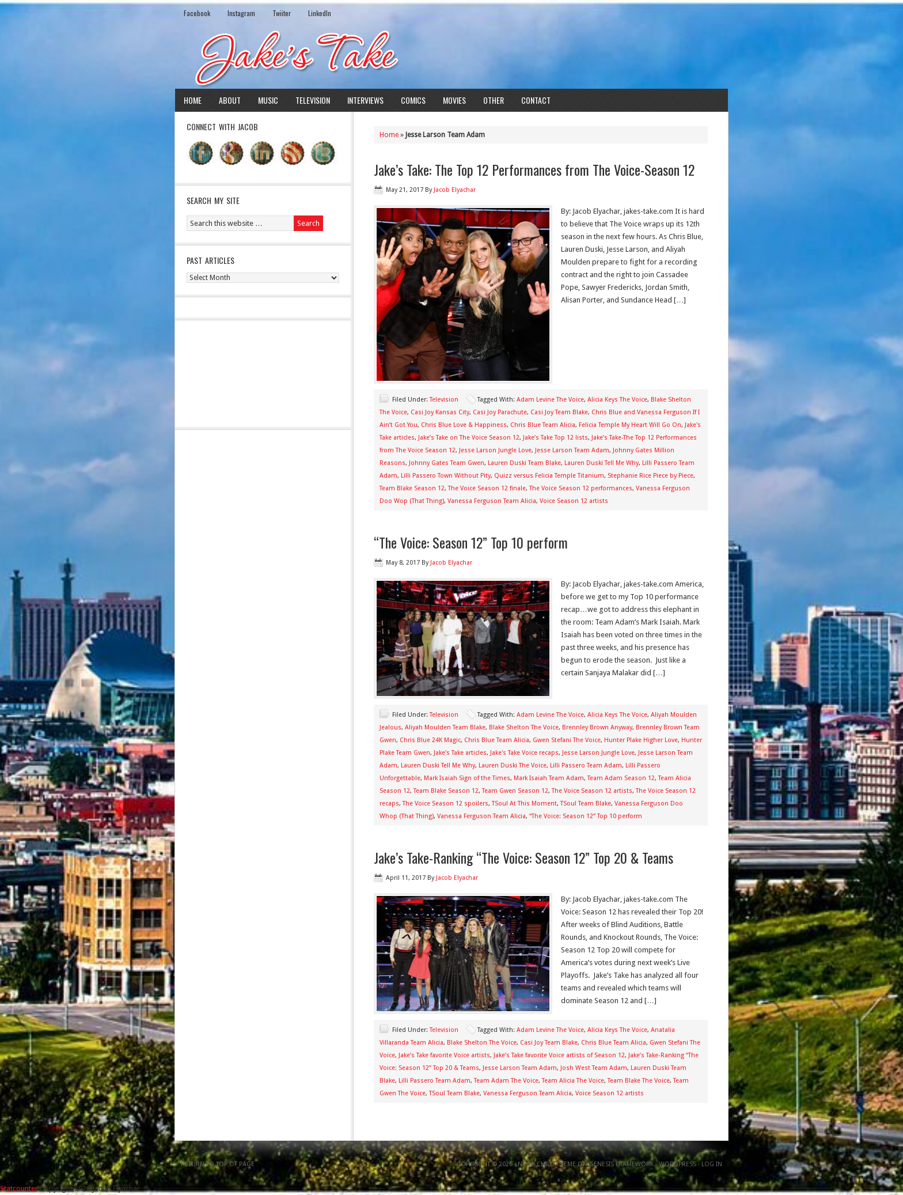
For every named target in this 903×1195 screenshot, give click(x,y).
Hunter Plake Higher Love (641, 740)
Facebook (197, 13)
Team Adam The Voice (506, 1080)
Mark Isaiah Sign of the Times (467, 778)
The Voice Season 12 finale (487, 488)
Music (268, 100)
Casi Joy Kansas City (440, 412)
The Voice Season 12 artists (592, 791)
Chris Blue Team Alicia (542, 425)
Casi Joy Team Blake (559, 412)
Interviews (365, 100)
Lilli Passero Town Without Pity (446, 475)
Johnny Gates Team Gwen (446, 463)
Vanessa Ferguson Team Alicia (491, 501)
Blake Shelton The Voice (524, 727)
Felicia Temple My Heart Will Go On (630, 425)
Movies (454, 100)
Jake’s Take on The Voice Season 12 (468, 437)
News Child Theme (547, 1164)
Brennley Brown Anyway (597, 727)
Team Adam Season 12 (621, 778)
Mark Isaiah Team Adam (549, 778)
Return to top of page (218, 1164)
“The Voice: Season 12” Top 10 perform (471, 542)
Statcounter (19, 1188)
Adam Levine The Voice (550, 399)
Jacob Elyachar (455, 190)
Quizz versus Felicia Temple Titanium (549, 475)
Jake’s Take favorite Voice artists (444, 1055)
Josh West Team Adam (593, 1068)
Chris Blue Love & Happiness (464, 425)
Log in (711, 1164)
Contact (536, 100)
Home (193, 100)
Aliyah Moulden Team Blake (445, 727)
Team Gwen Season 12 (515, 791)
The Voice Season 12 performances (580, 488)
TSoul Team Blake (585, 803)
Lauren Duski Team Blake (524, 463)
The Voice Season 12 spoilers (445, 803)
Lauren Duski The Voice (513, 765)
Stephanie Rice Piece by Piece (650, 475)
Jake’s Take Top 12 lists (555, 437)
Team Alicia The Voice (573, 1080)
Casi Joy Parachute (500, 412)
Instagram (241, 13)
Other (493, 100)
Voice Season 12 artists (574, 501)
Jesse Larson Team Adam (572, 450)
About (230, 100)
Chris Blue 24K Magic (430, 740)
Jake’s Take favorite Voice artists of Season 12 (559, 1055)
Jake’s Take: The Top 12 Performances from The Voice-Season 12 (534, 169)
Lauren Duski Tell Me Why (601, 463)
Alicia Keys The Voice (617, 399)
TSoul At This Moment (524, 803)
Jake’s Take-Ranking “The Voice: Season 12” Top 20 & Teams (523, 857)
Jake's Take (451, 57)
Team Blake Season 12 (412, 488)
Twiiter (281, 13)
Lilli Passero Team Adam (586, 765)
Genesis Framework (621, 1164)
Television (312, 100)
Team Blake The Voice (639, 1080)
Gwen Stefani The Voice (567, 740)
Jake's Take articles (460, 753)
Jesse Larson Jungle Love (495, 450)
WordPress (677, 1164)
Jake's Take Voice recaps (524, 753)
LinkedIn (319, 13)
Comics (413, 100)
